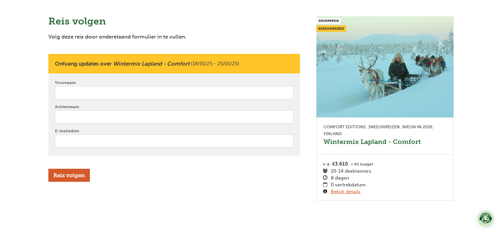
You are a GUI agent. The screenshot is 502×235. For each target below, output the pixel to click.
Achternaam (76, 106)
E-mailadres (76, 130)
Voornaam (74, 82)
